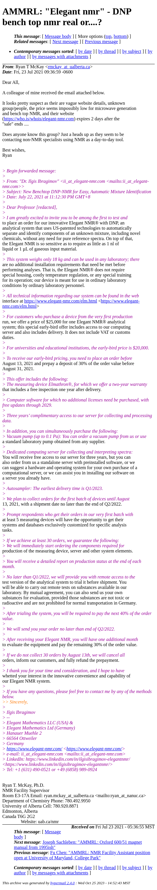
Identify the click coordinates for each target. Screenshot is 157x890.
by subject (131, 51)
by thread (107, 51)
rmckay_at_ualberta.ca (69, 66)
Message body (58, 36)
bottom (120, 36)
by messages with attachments (60, 56)
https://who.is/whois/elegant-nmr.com (39, 118)
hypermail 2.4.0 (62, 883)
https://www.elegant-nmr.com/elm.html (60, 300)
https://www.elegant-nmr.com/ (34, 748)
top (108, 36)
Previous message (101, 41)
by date (85, 51)
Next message (65, 41)
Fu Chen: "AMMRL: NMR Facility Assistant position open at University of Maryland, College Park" (82, 855)
